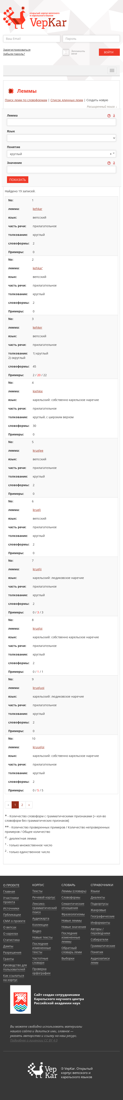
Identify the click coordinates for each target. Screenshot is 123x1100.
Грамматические (103, 946)
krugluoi (38, 688)
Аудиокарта (40, 918)
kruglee (38, 450)
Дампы (8, 946)
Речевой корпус (43, 897)
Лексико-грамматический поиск (44, 908)
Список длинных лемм (67, 100)
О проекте (11, 885)
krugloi (37, 628)
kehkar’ (38, 268)
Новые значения (74, 927)
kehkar (37, 209)
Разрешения (12, 952)
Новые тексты (42, 937)
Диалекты (98, 897)
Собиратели (99, 939)
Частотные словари (40, 960)
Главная (9, 891)
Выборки (68, 958)
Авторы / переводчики (100, 931)
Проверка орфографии (41, 971)
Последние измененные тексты (41, 948)
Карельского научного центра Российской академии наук (59, 1001)
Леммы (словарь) (74, 891)
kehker (37, 327)
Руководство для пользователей (15, 967)
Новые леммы (72, 920)
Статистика (11, 940)
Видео (36, 931)
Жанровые (98, 910)
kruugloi (38, 747)
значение (15, 163)
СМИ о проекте (14, 921)
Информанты (100, 923)
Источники (11, 908)
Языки (95, 891)
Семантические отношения (73, 906)
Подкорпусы (99, 904)
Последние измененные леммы (71, 937)
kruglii (37, 569)
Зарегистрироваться (16, 50)
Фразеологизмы (73, 914)
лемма (12, 115)
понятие (13, 147)
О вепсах (9, 927)
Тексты (37, 891)
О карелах (10, 933)
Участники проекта (11, 900)
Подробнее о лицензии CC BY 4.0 (33, 1040)
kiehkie (38, 391)
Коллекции (40, 925)
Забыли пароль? (14, 54)
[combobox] (61, 153)
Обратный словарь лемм (72, 950)
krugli (37, 510)
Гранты (8, 959)
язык (11, 131)
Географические (103, 916)
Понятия (97, 952)
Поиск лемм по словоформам (26, 100)
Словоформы (71, 897)
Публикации (12, 915)
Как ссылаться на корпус (13, 978)
